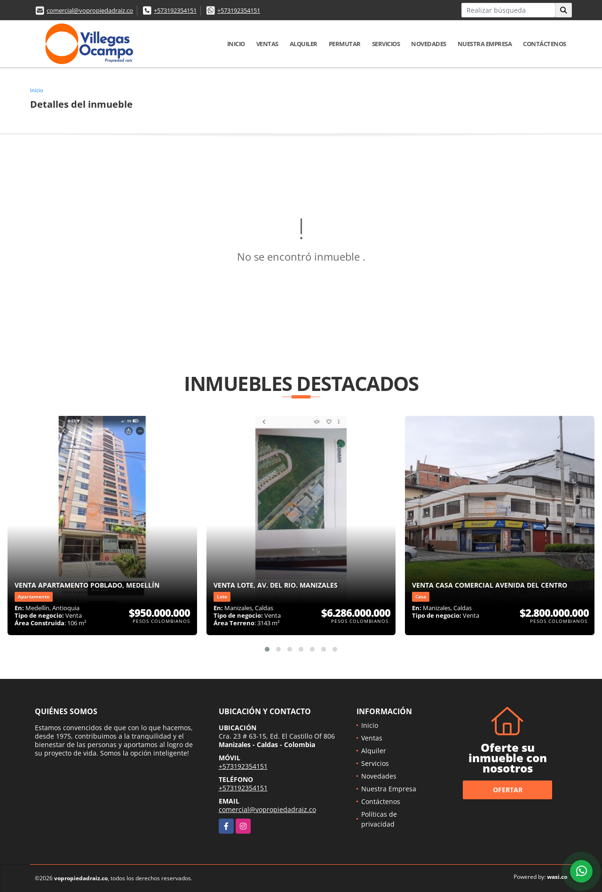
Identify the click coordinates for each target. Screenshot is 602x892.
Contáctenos (544, 44)
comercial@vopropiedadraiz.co (90, 10)
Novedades (428, 44)
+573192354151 (175, 10)
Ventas (267, 44)
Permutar (345, 44)
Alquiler (303, 44)
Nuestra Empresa (485, 44)
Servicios (386, 44)
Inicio (236, 44)
